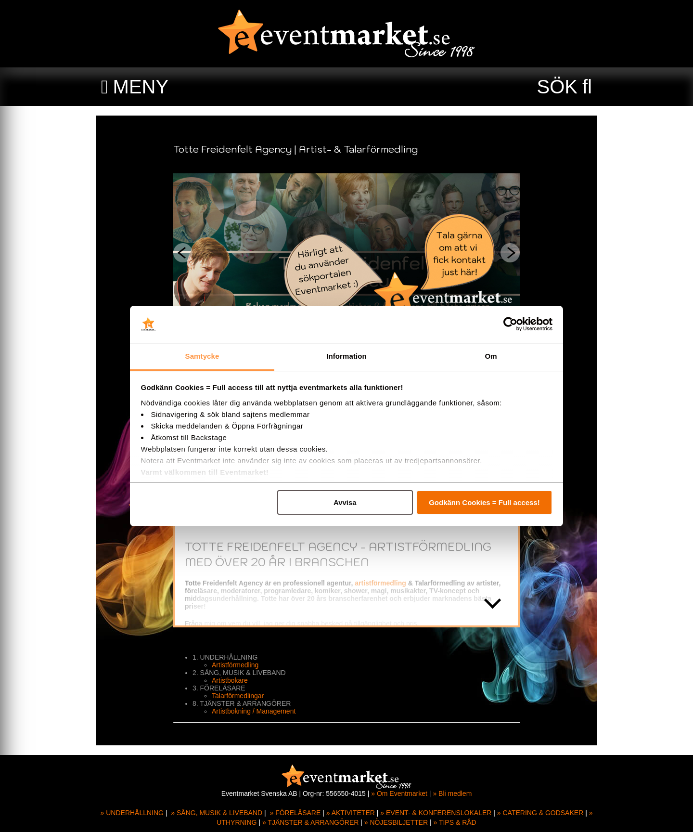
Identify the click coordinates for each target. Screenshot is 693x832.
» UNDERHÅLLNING (132, 813)
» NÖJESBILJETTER (396, 822)
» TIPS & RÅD (455, 822)
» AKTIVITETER (350, 813)
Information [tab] (346, 356)
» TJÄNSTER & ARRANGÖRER (310, 822)
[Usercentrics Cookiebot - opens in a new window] (510, 324)
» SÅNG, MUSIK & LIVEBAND (216, 813)
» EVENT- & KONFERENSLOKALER (435, 813)
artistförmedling (380, 583)
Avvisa (345, 502)
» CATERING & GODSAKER (540, 813)
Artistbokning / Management (253, 711)
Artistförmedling (235, 665)
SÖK (557, 86)
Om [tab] (491, 356)
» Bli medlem (452, 793)
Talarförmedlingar (238, 696)
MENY (141, 86)
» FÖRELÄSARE (295, 813)
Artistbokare (230, 680)
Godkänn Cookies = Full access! (484, 502)
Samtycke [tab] (202, 356)
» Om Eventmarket (399, 793)
